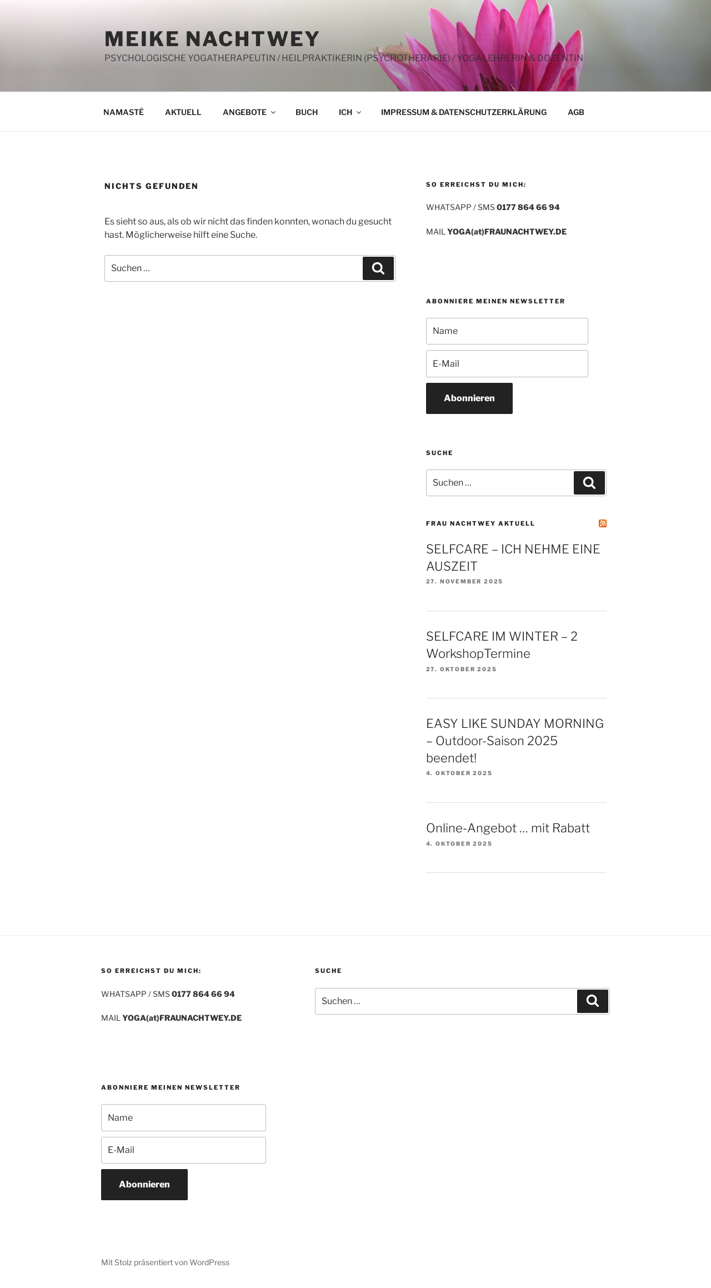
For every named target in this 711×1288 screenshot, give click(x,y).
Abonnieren (469, 398)
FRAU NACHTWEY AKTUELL (480, 523)
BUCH (307, 112)
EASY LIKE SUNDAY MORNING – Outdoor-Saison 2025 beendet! (515, 740)
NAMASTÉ (123, 112)
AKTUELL (183, 112)
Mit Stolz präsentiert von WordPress (165, 1262)
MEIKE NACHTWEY (212, 39)
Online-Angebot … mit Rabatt (508, 828)
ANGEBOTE (250, 112)
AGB (576, 112)
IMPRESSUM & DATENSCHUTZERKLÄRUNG (464, 112)
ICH (351, 112)
